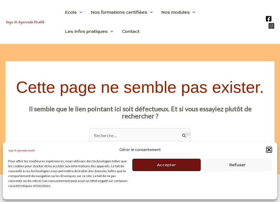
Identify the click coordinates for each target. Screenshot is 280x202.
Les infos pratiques (89, 31)
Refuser (237, 165)
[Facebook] (269, 19)
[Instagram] (271, 26)
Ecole (73, 12)
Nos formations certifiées (122, 12)
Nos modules (178, 12)
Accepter (166, 165)
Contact (130, 31)
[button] (269, 149)
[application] (79, 12)
